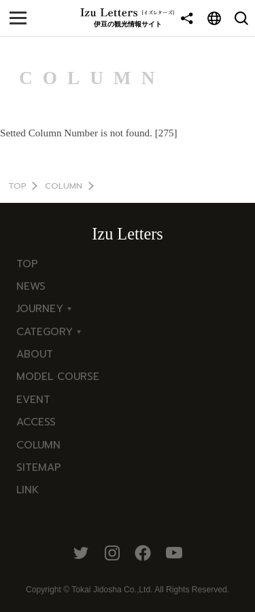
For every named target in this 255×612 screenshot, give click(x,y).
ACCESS (36, 421)
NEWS (31, 286)
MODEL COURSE (57, 376)
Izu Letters (127, 234)
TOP (17, 186)
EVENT (33, 399)
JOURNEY (39, 308)
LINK (27, 489)
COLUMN (63, 186)
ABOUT (34, 354)
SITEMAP (38, 467)
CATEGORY (44, 331)
